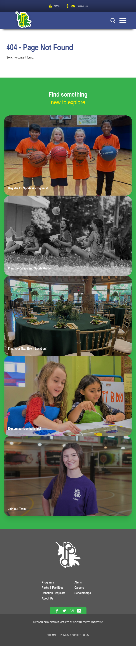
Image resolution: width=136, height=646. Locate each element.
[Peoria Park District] (20, 20)
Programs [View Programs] (48, 582)
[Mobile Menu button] (122, 20)
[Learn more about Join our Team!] (68, 476)
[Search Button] (112, 20)
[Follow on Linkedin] (79, 610)
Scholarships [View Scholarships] (82, 592)
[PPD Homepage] (68, 556)
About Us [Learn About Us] (47, 598)
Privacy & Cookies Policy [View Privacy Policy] (75, 635)
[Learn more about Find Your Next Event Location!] (68, 316)
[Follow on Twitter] (64, 610)
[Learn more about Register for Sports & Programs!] (68, 155)
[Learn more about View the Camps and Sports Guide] (68, 236)
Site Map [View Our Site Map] (52, 635)
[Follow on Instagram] (71, 610)
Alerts (57, 6)
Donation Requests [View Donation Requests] (53, 592)
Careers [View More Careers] (79, 587)
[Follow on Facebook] (57, 610)
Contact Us (82, 6)
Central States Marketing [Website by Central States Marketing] (88, 622)
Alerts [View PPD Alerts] (78, 582)
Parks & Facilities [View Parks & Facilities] (52, 587)
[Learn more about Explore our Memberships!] (68, 396)
